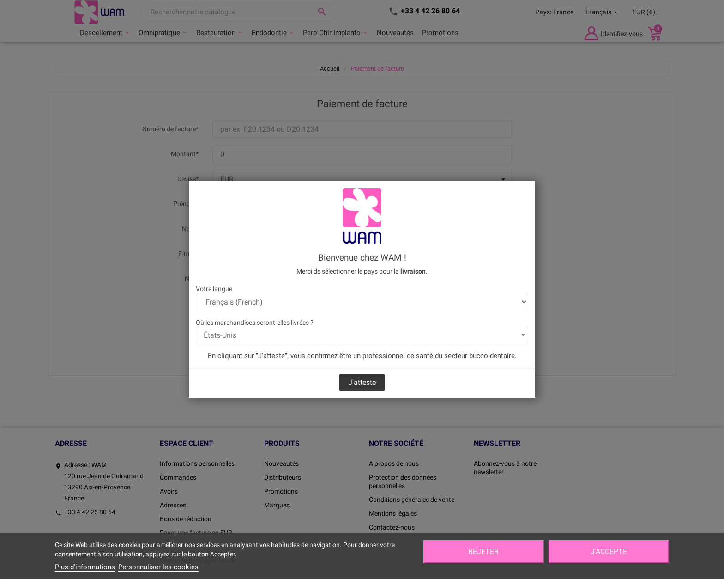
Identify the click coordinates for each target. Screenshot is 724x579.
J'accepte (609, 551)
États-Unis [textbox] (220, 335)
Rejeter (483, 551)
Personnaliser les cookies (158, 567)
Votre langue (214, 289)
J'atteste (362, 382)
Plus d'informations (85, 567)
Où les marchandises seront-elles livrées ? (255, 322)
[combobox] (362, 335)
